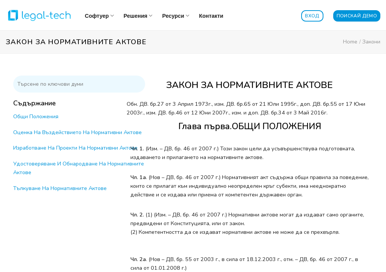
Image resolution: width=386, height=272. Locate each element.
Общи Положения (35, 116)
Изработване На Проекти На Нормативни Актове (75, 147)
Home (350, 41)
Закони (371, 41)
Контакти (211, 16)
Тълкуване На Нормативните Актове (60, 188)
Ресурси (175, 15)
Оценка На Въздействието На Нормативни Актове (77, 132)
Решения (138, 15)
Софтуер (99, 15)
